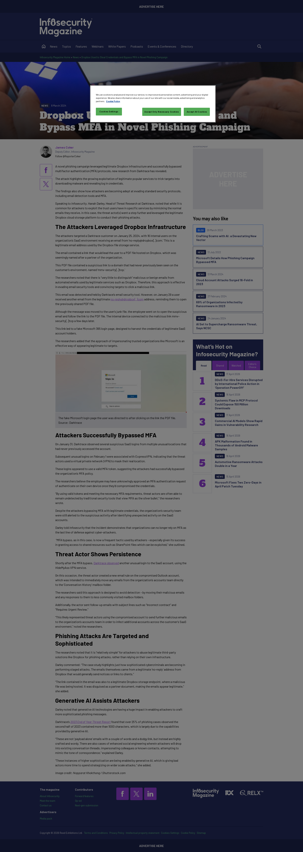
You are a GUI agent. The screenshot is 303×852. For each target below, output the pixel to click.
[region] (153, 103)
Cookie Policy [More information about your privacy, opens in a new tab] (113, 101)
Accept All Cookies (197, 111)
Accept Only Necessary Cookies (161, 111)
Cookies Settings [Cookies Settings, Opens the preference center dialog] (109, 111)
